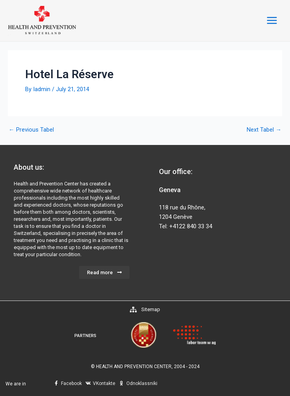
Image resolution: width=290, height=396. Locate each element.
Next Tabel (264, 132)
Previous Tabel (31, 132)
